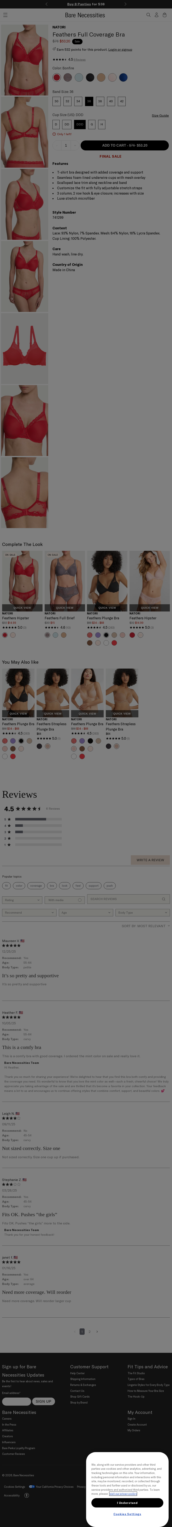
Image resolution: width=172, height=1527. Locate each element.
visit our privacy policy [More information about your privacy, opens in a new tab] (123, 1493)
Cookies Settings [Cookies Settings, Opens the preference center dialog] (127, 1514)
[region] (127, 1489)
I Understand (127, 1503)
